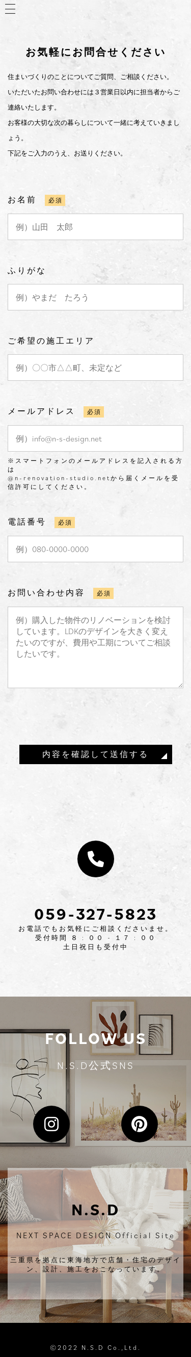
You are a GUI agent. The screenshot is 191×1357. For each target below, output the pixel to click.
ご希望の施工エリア (51, 340)
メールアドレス (41, 411)
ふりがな (27, 270)
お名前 (22, 199)
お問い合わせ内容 (46, 592)
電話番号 (27, 521)
